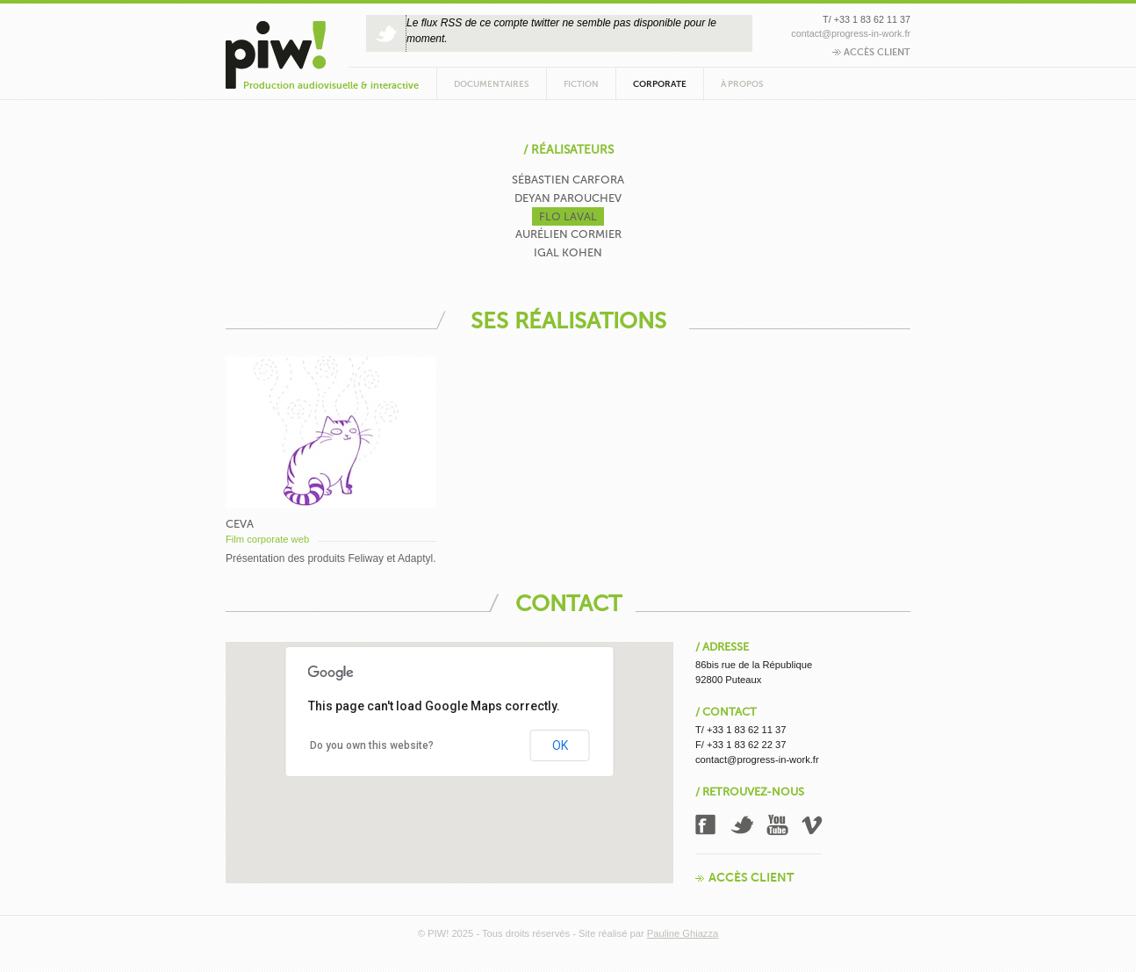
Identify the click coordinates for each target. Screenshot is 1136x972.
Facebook (706, 825)
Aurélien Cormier (568, 234)
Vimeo (813, 825)
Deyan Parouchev (568, 198)
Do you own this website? (372, 745)
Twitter (741, 825)
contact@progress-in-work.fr (850, 33)
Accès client (871, 52)
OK (560, 745)
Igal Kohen (568, 252)
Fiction (581, 84)
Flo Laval (568, 216)
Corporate (660, 84)
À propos (742, 84)
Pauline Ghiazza (682, 933)
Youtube (777, 825)
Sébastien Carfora (568, 179)
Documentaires (491, 84)
